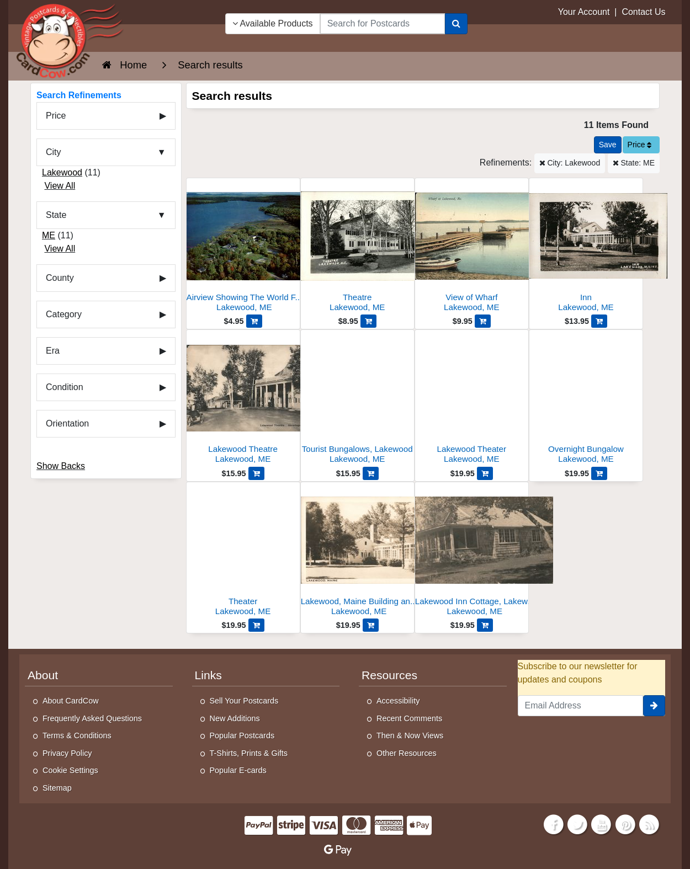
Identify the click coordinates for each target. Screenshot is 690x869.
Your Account (584, 12)
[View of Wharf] (471, 248)
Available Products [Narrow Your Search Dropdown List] (272, 23)
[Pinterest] (625, 823)
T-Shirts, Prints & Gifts (249, 753)
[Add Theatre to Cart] (368, 321)
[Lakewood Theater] (471, 400)
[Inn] (586, 248)
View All (59, 185)
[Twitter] (577, 823)
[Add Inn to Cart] (599, 321)
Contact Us (643, 12)
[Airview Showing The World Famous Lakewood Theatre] (243, 248)
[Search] (456, 23)
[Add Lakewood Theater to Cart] (485, 473)
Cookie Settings (70, 770)
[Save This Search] (608, 144)
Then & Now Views (409, 735)
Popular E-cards (238, 770)
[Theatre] (357, 248)
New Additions (235, 718)
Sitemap (57, 787)
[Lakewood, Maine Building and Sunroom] (357, 552)
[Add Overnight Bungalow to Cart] (599, 473)
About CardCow (71, 700)
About (43, 675)
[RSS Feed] (649, 823)
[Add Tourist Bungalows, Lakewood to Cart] (371, 473)
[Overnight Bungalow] (586, 400)
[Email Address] (581, 705)
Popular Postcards (242, 735)
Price (640, 144)
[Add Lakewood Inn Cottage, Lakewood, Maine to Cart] (485, 625)
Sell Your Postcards (244, 700)
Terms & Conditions (77, 735)
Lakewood (62, 172)
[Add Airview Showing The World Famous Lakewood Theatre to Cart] (254, 321)
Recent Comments (409, 718)
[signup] (654, 705)
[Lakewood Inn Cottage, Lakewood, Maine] (471, 552)
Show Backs (60, 466)
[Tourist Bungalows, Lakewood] (357, 400)
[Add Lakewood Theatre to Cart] (256, 473)
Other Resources (406, 753)
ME (48, 235)
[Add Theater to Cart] (256, 625)
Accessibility (398, 700)
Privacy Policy (67, 753)
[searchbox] (382, 23)
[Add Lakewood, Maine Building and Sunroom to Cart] (371, 625)
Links (208, 675)
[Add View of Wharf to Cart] (483, 321)
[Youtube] (601, 823)
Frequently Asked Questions (92, 718)
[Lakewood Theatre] (243, 400)
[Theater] (243, 552)
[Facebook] (553, 823)
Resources (389, 675)
